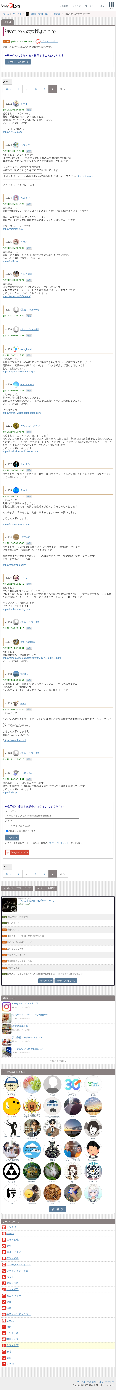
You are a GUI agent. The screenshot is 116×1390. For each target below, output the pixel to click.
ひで (11, 1203)
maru (23, 703)
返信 (29, 110)
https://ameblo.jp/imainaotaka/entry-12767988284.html (32, 658)
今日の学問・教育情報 (17, 917)
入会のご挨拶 (13, 967)
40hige (73, 1203)
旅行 (8, 1327)
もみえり (25, 198)
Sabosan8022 (93, 1160)
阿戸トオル (32, 1138)
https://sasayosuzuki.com (16, 524)
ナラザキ (32, 1182)
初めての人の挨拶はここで (19, 942)
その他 (10, 1364)
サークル (81, 1382)
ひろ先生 (11, 1095)
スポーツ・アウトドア (18, 1264)
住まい (10, 1233)
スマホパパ (72, 1095)
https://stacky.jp (85, 176)
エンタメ (11, 1227)
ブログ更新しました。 (17, 955)
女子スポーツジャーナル (11, 1137)
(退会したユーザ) (29, 309)
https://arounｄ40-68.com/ (17, 296)
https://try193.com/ (13, 132)
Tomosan (25, 537)
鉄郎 (73, 1117)
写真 (8, 1308)
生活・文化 (12, 1239)
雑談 (8, 1358)
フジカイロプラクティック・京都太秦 (73, 1159)
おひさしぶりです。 (16, 948)
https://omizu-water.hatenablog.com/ (22, 413)
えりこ (24, 242)
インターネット (14, 1333)
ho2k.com (93, 1182)
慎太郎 (24, 674)
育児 (8, 1246)
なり (73, 1182)
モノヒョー (11, 1117)
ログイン (12, 837)
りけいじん (26, 773)
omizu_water (27, 384)
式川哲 (52, 1138)
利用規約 (91, 1382)
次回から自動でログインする (22, 831)
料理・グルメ (13, 1252)
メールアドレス (13, 811)
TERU (52, 1160)
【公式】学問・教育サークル (36, 901)
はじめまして (13, 923)
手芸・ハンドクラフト (18, 1314)
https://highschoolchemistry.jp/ (19, 371)
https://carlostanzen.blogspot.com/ (21, 451)
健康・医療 (12, 1283)
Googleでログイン (16, 852)
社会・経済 (12, 1289)
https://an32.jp (10, 261)
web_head (26, 349)
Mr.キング (32, 1160)
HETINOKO (52, 1182)
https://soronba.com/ (15, 740)
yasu (73, 1138)
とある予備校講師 (11, 1160)
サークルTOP (47, 888)
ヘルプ (100, 1382)
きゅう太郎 (26, 274)
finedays (93, 1117)
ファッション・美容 (17, 1270)
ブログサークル (49, 41)
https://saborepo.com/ (14, 565)
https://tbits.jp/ (10, 792)
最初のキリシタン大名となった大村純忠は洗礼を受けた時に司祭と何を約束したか (45, 974)
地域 (8, 1351)
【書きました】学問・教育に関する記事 (25, 936)
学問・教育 (12, 1345)
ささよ (24, 490)
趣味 (8, 1302)
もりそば (11, 1182)
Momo (32, 1095)
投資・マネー (13, 1295)
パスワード (10, 821)
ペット (10, 1277)
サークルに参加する (18, 61)
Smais (93, 1095)
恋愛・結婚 (12, 1258)
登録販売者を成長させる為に (20, 961)
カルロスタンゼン (30, 425)
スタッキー (26, 145)
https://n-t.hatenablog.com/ (17, 609)
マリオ (52, 1095)
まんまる (25, 464)
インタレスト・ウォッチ (52, 1202)
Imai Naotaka (27, 642)
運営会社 (109, 1382)
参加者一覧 (58, 1209)
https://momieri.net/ (13, 229)
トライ (24, 103)
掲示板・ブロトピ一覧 (19, 888)
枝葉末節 (32, 1203)
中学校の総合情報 (52, 1117)
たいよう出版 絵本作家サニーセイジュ (32, 1116)
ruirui (93, 1138)
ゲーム (10, 1320)
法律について (13, 929)
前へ (8, 89)
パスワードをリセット (58, 843)
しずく (24, 577)
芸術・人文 (12, 1339)
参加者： (24, 904)
